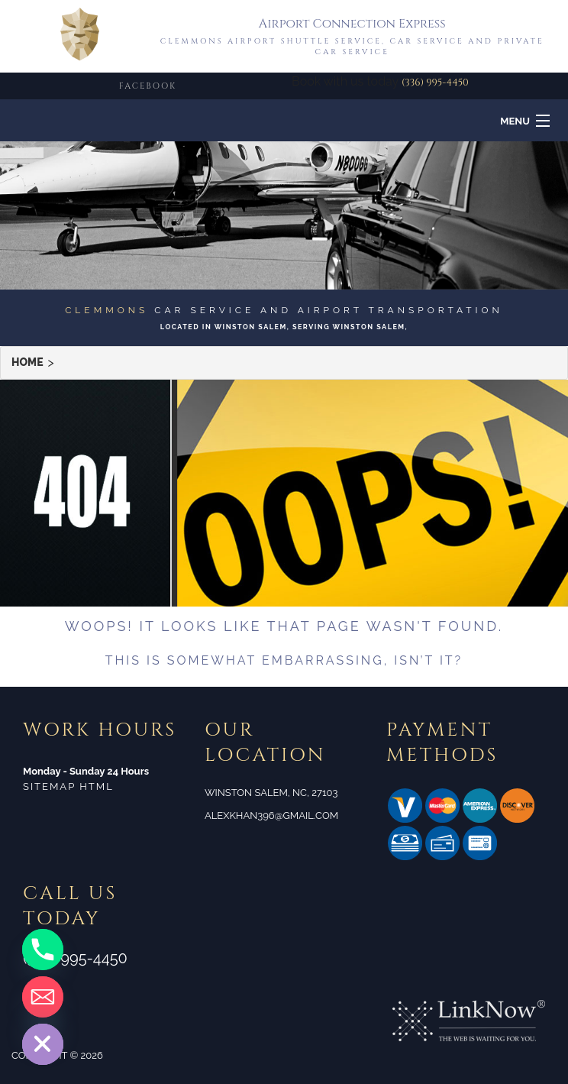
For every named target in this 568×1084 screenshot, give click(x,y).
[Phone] (42, 949)
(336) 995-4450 (435, 82)
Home (27, 362)
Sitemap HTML (68, 786)
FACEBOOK (147, 86)
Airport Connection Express (352, 23)
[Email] (42, 997)
